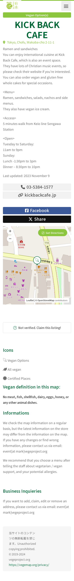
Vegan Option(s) (37, 15)
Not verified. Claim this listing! (37, 328)
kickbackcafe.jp (37, 195)
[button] (10, 238)
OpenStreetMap (45, 300)
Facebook (37, 210)
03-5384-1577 (37, 187)
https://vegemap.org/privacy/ (29, 565)
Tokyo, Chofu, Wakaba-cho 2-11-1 (28, 42)
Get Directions (55, 233)
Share (37, 219)
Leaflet (30, 300)
